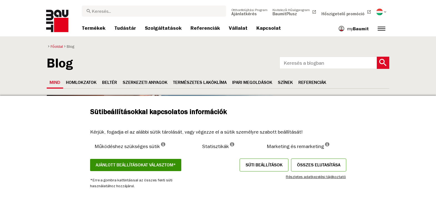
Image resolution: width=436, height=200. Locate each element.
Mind (54, 82)
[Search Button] (383, 63)
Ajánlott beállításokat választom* (136, 165)
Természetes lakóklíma (200, 82)
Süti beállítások (264, 165)
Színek (285, 82)
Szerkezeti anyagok (145, 82)
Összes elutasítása (318, 165)
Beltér (109, 82)
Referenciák (312, 82)
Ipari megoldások (252, 82)
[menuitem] (249, 12)
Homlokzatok (81, 82)
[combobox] (154, 11)
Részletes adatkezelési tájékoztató (316, 176)
